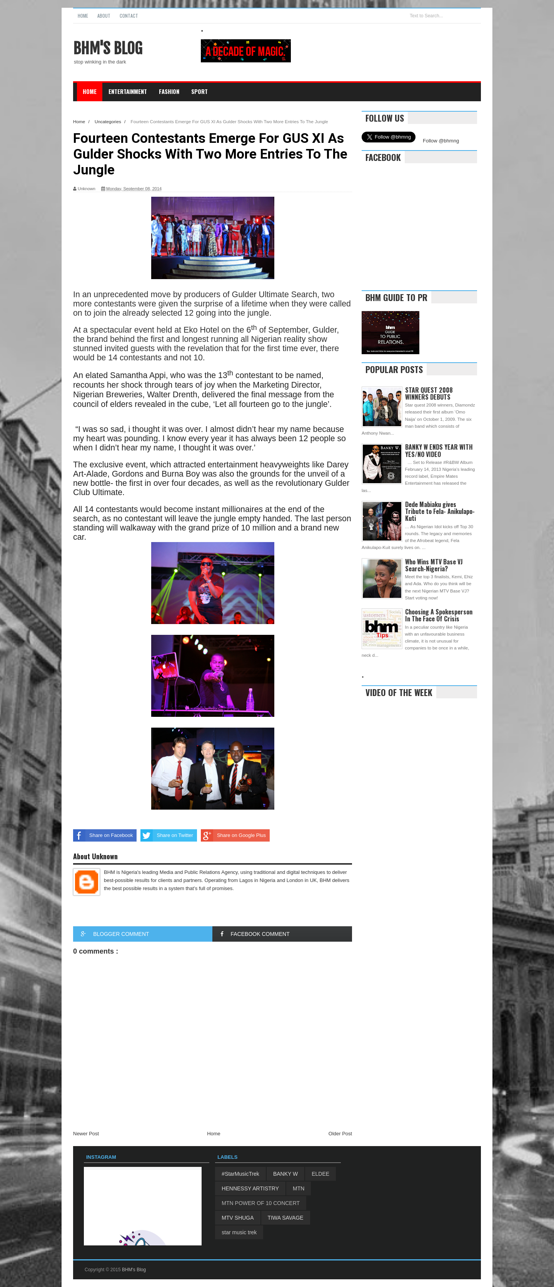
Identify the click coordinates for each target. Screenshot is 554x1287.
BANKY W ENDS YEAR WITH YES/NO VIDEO (439, 450)
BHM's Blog (107, 48)
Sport (199, 91)
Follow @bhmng (441, 141)
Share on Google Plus (233, 835)
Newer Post (86, 1133)
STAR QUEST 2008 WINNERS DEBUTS (429, 393)
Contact (129, 15)
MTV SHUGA (238, 1218)
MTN (298, 1188)
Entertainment (127, 91)
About (103, 15)
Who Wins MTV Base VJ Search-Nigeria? (434, 565)
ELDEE (320, 1174)
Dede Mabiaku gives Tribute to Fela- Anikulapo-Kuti (440, 511)
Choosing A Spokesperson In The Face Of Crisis (438, 615)
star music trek (239, 1232)
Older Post (340, 1133)
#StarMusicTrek (240, 1174)
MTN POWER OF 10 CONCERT (261, 1203)
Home (83, 15)
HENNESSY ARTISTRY (250, 1188)
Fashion (169, 91)
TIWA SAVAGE (286, 1218)
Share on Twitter (166, 835)
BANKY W (285, 1174)
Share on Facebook (103, 835)
